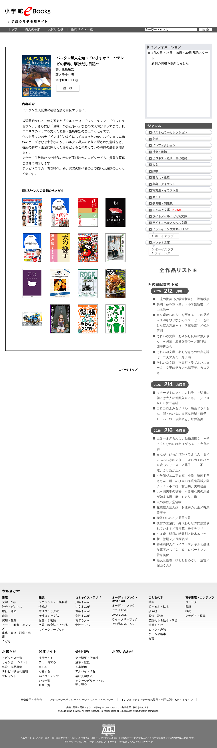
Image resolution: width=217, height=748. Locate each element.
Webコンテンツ (49, 676)
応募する (44, 671)
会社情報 (82, 651)
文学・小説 (9, 602)
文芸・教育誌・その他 (53, 625)
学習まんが (156, 625)
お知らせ (9, 651)
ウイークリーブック (52, 629)
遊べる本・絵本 (159, 606)
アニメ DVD (119, 610)
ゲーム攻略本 (157, 634)
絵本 (151, 602)
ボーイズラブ (164, 236)
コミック (191, 602)
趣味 (5, 615)
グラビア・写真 (195, 615)
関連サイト (47, 651)
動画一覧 (44, 685)
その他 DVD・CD (123, 623)
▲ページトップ (128, 369)
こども (6, 641)
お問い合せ (56, 29)
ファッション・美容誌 (53, 602)
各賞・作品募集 (12, 667)
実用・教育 (9, 620)
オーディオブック (123, 605)
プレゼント (9, 676)
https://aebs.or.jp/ (144, 741)
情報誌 (43, 606)
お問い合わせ (122, 651)
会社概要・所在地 (86, 657)
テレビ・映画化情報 (15, 671)
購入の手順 (32, 29)
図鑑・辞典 (156, 615)
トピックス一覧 (12, 657)
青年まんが (82, 611)
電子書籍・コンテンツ (199, 597)
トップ (12, 29)
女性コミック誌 (49, 615)
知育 (151, 638)
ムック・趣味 (157, 629)
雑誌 (41, 597)
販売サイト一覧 (82, 29)
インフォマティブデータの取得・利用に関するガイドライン (157, 699)
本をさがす (11, 591)
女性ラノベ (82, 625)
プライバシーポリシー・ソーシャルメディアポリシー (81, 699)
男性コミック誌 (49, 611)
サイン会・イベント (15, 662)
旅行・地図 (9, 611)
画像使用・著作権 (31, 699)
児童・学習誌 (47, 620)
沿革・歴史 (82, 662)
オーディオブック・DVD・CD (125, 599)
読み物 (153, 611)
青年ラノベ (82, 620)
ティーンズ (162, 253)
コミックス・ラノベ (88, 597)
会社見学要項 (84, 676)
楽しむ (43, 667)
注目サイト (46, 657)
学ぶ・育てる (47, 662)
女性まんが (82, 615)
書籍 (5, 597)
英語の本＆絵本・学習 (163, 620)
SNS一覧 (44, 680)
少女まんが (82, 606)
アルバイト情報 (85, 671)
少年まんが (82, 602)
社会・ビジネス (12, 606)
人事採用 (81, 667)
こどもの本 (156, 597)
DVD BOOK (119, 614)
